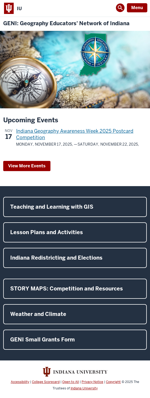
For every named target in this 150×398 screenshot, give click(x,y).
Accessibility (20, 382)
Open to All (70, 382)
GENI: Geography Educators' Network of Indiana (66, 23)
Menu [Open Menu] (137, 7)
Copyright (113, 382)
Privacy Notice (92, 382)
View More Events (27, 166)
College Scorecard (46, 382)
